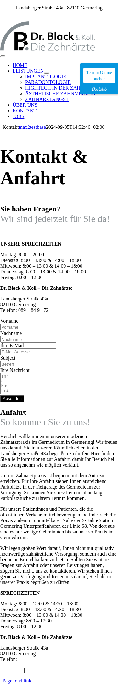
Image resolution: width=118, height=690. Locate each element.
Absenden (12, 402)
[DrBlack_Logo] (47, 48)
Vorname (9, 321)
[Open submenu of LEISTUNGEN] (46, 73)
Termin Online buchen (99, 75)
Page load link (17, 684)
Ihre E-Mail (12, 345)
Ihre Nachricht (15, 370)
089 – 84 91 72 (37, 13)
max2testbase (32, 127)
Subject (7, 357)
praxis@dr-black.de (76, 13)
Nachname (11, 333)
